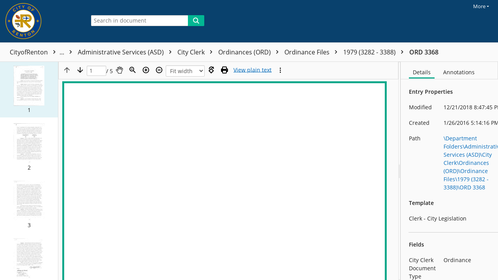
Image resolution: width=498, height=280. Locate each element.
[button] (29, 89)
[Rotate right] (211, 70)
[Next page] (80, 70)
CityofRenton (43, 52)
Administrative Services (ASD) (126, 52)
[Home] (41, 21)
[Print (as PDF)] (224, 70)
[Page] (96, 71)
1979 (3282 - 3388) (375, 52)
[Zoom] (132, 70)
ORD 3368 (423, 52)
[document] (449, 171)
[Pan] (119, 70)
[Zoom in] (146, 70)
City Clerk (196, 52)
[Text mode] (252, 70)
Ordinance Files (312, 52)
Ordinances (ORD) (250, 52)
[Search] (196, 20)
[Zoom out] (159, 70)
